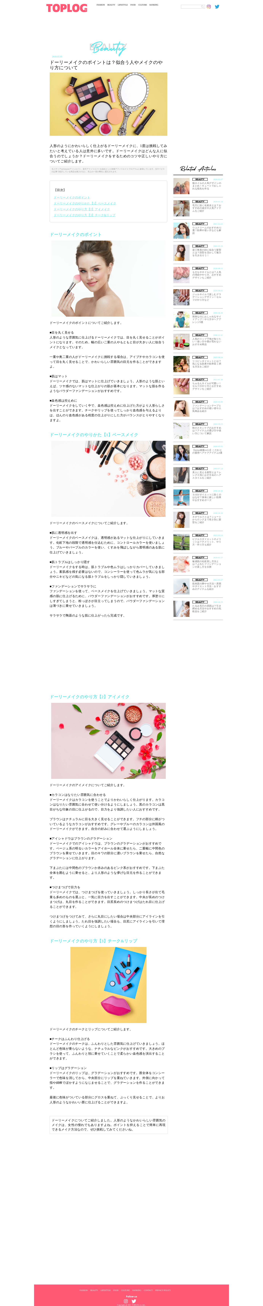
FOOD (132, 5)
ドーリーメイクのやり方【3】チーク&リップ (84, 215)
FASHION (101, 5)
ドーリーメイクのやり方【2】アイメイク (82, 209)
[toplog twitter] (219, 7)
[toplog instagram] (211, 7)
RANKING (154, 5)
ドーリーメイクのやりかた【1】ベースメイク (85, 203)
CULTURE (142, 5)
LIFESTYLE (123, 5)
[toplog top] (66, 8)
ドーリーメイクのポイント (72, 197)
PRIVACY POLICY (163, 1290)
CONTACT (148, 1290)
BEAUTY (111, 5)
